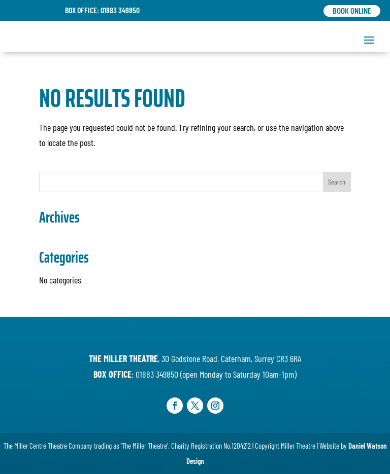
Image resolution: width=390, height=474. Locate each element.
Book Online (352, 11)
